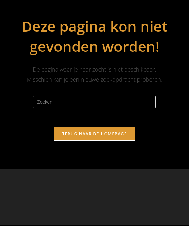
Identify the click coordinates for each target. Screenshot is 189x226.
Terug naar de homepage (94, 134)
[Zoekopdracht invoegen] (94, 102)
